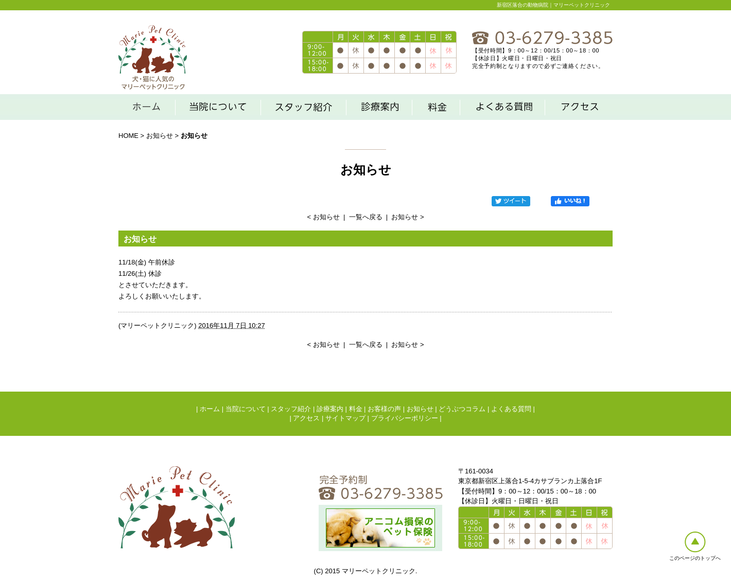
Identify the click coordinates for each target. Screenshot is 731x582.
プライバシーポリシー (404, 418)
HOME (128, 135)
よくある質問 (511, 409)
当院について (245, 409)
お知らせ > (407, 217)
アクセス (306, 418)
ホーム (210, 409)
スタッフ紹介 (291, 409)
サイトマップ (345, 418)
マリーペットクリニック (157, 325)
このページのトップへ (695, 558)
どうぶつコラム (462, 409)
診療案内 (330, 409)
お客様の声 (384, 409)
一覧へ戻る (365, 217)
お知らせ (159, 135)
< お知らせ (323, 217)
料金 (355, 409)
